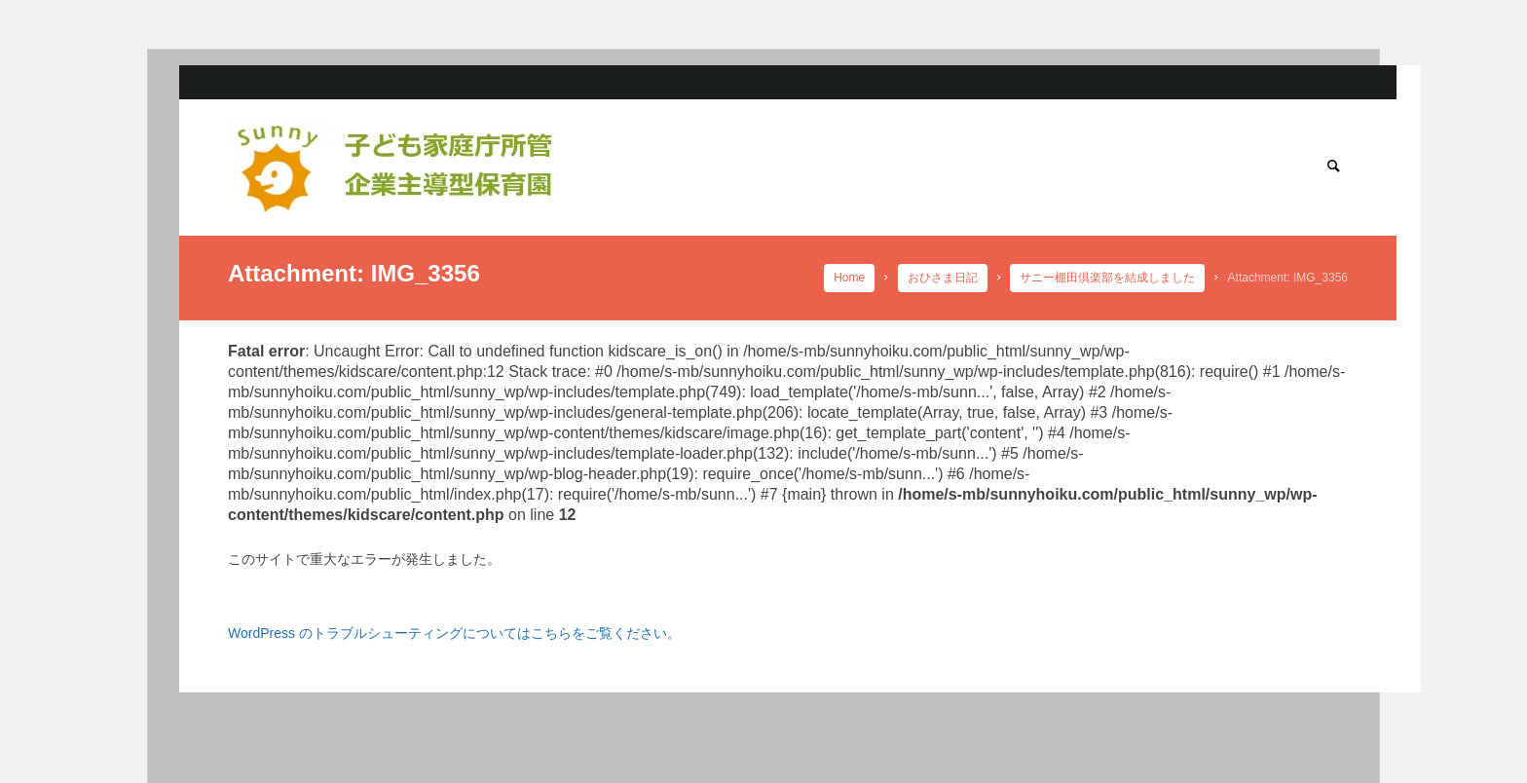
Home (850, 277)
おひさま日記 (943, 277)
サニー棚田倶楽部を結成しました (1108, 277)
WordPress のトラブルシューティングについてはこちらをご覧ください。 (454, 633)
